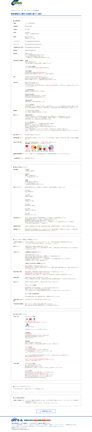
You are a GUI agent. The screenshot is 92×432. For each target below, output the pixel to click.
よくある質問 (44, 424)
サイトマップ (60, 426)
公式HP (54, 426)
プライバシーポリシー (59, 424)
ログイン (13, 424)
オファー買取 (49, 426)
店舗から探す (31, 426)
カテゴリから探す (15, 426)
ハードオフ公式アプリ (40, 426)
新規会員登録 (19, 424)
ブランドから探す (23, 426)
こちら (63, 153)
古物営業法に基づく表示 (71, 424)
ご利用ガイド (51, 424)
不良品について (39, 223)
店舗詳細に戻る (46, 411)
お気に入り (32, 424)
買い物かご (38, 424)
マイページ (26, 424)
